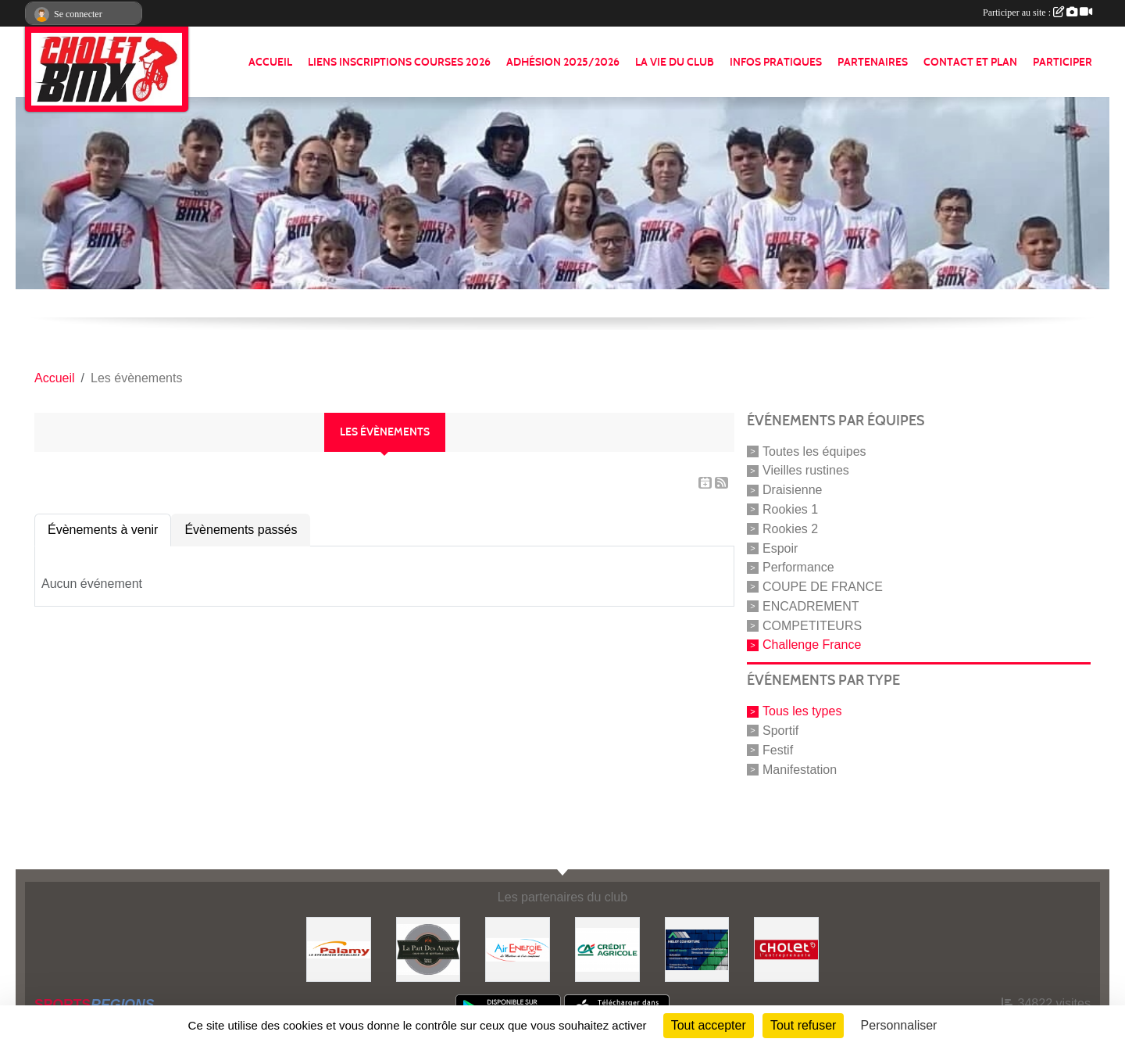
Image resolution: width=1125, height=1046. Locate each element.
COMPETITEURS (812, 625)
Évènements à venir (103, 529)
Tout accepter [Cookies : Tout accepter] (708, 1025)
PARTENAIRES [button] (873, 62)
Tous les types (801, 711)
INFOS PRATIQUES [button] (776, 62)
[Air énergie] (517, 948)
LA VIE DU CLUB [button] (674, 62)
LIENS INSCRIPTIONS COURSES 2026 (399, 62)
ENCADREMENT (810, 606)
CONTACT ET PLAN (970, 62)
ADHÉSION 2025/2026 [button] (563, 62)
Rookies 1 (790, 509)
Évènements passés (240, 529)
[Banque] (607, 948)
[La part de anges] (428, 948)
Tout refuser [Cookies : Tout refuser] (803, 1025)
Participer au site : (1037, 12)
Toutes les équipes (814, 450)
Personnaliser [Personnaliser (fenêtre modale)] (899, 1025)
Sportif (780, 730)
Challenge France (811, 644)
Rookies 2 (790, 529)
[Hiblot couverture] (697, 948)
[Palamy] (338, 948)
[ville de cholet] (786, 948)
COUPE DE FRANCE (822, 586)
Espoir (780, 547)
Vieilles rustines (805, 470)
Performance (798, 567)
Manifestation (799, 769)
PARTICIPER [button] (1062, 62)
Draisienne (792, 489)
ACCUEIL (270, 62)
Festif (777, 750)
